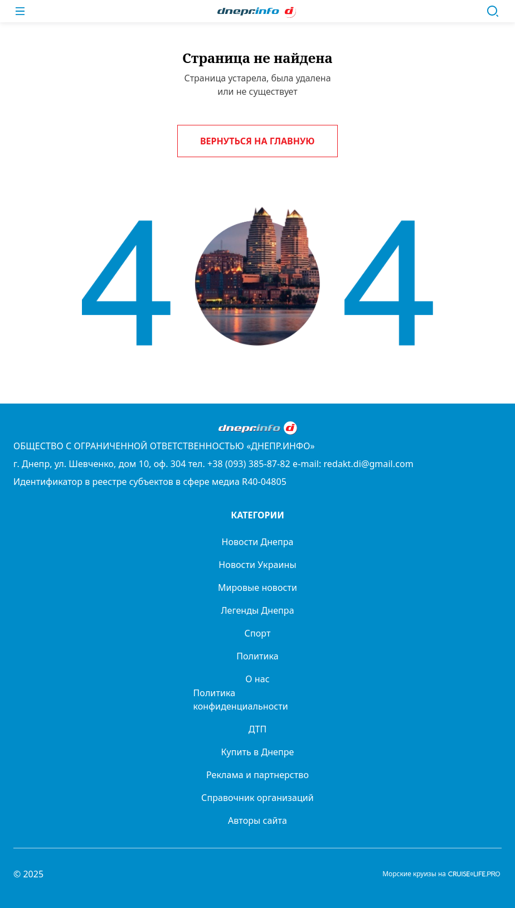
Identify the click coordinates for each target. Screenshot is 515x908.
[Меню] (20, 11)
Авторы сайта (257, 820)
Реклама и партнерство (257, 775)
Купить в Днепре (257, 752)
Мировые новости (257, 587)
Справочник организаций (257, 798)
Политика (257, 656)
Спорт (258, 633)
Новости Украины (257, 565)
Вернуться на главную (257, 141)
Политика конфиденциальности (240, 699)
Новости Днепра (257, 542)
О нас (257, 679)
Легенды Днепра (257, 610)
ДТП (258, 729)
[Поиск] (492, 11)
